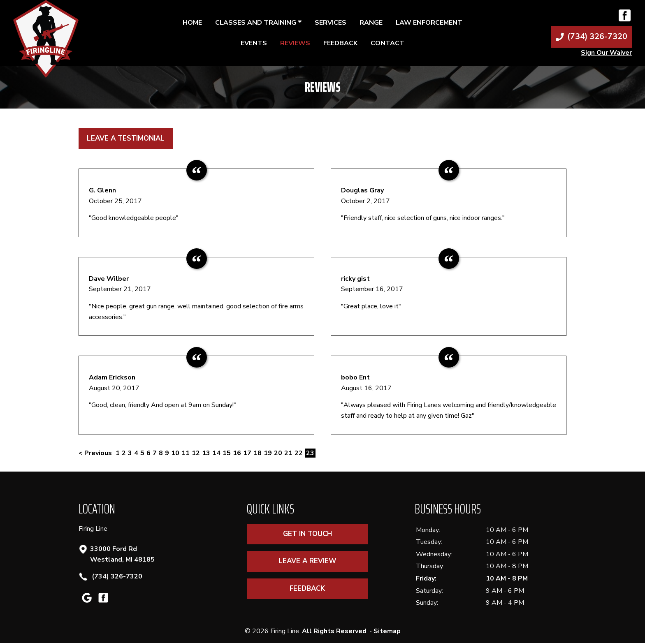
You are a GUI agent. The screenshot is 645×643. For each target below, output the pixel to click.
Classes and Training (258, 22)
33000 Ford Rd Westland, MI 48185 (122, 554)
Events (254, 43)
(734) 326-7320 (116, 576)
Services (330, 22)
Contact (387, 43)
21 (288, 453)
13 (206, 453)
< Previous (96, 453)
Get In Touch (307, 534)
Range (371, 22)
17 (247, 453)
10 (175, 453)
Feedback (340, 43)
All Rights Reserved (334, 631)
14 (216, 453)
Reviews (295, 43)
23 (310, 453)
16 (237, 453)
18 (257, 453)
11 (185, 453)
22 (299, 453)
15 (227, 453)
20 (278, 453)
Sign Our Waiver (606, 52)
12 (196, 453)
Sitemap (387, 631)
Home (192, 22)
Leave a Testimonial (126, 138)
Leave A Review (307, 561)
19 (268, 453)
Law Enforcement (429, 22)
